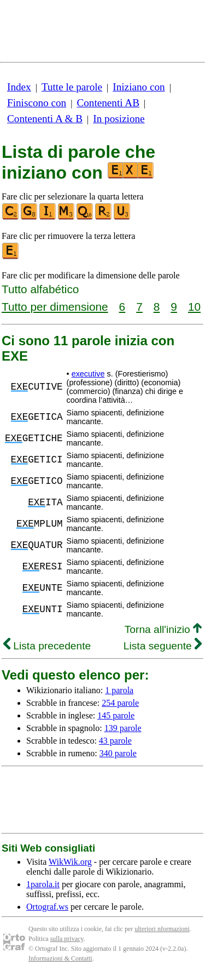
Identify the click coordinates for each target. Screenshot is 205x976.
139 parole (123, 728)
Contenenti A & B (45, 118)
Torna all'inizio (163, 629)
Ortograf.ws (47, 906)
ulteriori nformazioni (161, 929)
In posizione (118, 118)
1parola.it (43, 884)
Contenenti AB (108, 103)
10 (194, 306)
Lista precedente (47, 646)
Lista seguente (163, 646)
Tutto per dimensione (55, 306)
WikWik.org (70, 861)
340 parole (118, 753)
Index (19, 87)
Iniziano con (139, 87)
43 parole (115, 740)
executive (88, 373)
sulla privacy (67, 939)
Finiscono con (36, 103)
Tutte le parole (72, 87)
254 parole (120, 702)
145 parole (115, 715)
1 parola (119, 690)
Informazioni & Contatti (60, 958)
